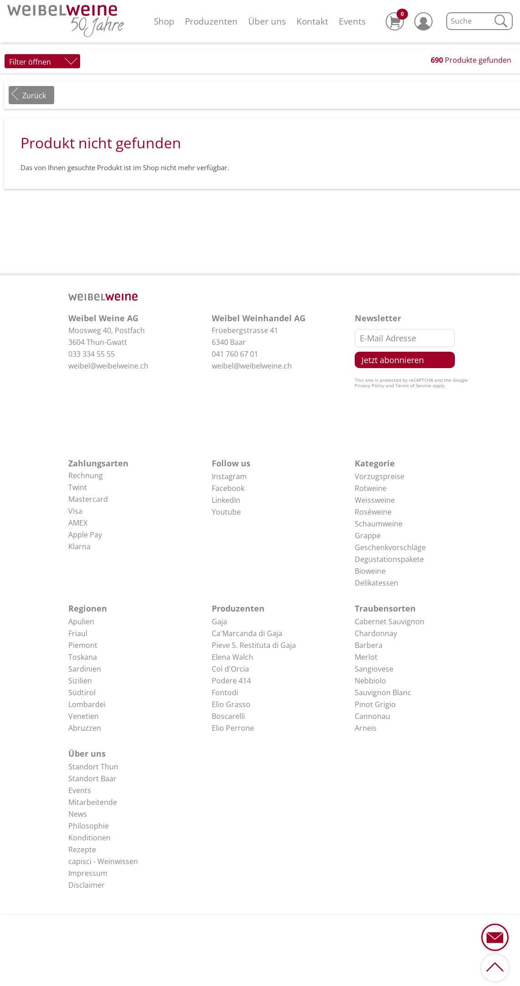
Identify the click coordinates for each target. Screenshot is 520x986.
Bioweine (370, 571)
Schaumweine (379, 524)
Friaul (77, 633)
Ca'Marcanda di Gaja (247, 633)
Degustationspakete (389, 559)
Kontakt (312, 21)
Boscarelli (228, 716)
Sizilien (80, 681)
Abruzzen (84, 728)
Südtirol (82, 693)
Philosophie (88, 826)
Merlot (366, 657)
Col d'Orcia (230, 669)
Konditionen (89, 838)
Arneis (366, 728)
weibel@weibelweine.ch (108, 366)
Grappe (368, 536)
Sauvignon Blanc (383, 693)
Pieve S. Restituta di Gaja (254, 645)
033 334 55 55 (91, 354)
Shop (164, 21)
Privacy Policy (369, 385)
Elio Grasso (231, 704)
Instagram (229, 476)
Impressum (87, 873)
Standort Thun (93, 767)
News (77, 814)
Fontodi (225, 693)
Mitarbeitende (92, 802)
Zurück (34, 96)
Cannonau (372, 716)
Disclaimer (86, 885)
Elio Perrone (233, 728)
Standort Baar (92, 779)
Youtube (226, 512)
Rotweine (371, 488)
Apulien (81, 622)
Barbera (368, 645)
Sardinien (84, 669)
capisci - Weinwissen (103, 861)
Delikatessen (376, 583)
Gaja (219, 622)
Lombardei (87, 704)
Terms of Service (413, 385)
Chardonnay (376, 633)
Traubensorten (385, 608)
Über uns (267, 21)
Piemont (82, 645)
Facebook (228, 488)
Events (352, 21)
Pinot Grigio (375, 704)
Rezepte (82, 849)
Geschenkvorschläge (390, 547)
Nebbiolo (370, 681)
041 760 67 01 (235, 354)
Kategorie (375, 463)
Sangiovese (374, 669)
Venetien (83, 716)
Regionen (87, 608)
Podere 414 (231, 681)
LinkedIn (226, 500)
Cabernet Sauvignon (389, 622)
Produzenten (211, 21)
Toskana (82, 657)
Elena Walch (232, 657)
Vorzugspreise (379, 476)
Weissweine (375, 500)
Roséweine (373, 512)
